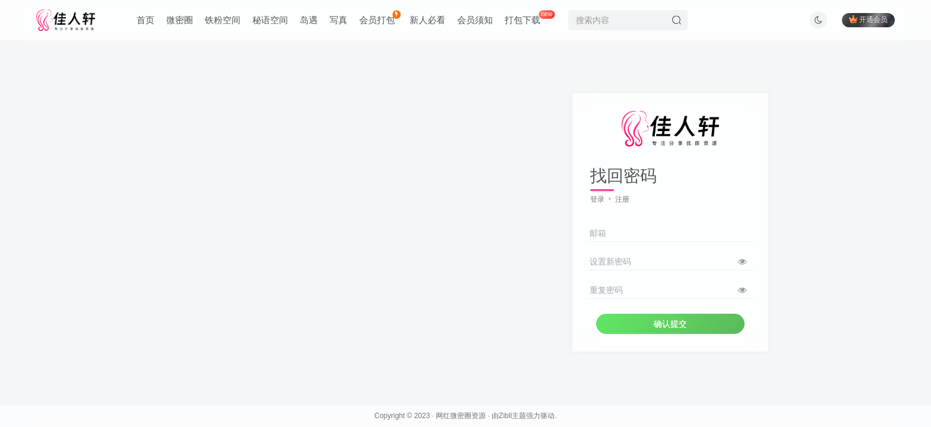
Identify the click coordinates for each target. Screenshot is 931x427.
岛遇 (309, 20)
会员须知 (475, 20)
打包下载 (530, 17)
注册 (622, 199)
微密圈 (179, 20)
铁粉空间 (222, 20)
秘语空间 (270, 20)
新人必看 (427, 20)
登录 (597, 199)
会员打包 (379, 17)
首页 (145, 20)
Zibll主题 (512, 416)
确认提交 (670, 324)
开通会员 (868, 19)
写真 (338, 20)
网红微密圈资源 (461, 416)
